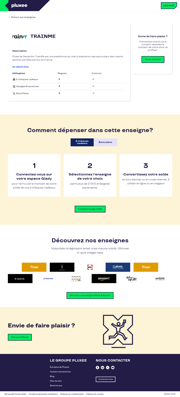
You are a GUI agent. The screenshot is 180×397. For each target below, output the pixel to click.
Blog (52, 376)
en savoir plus (20, 66)
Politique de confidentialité (72, 394)
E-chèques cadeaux (82, 142)
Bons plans (105, 142)
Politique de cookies (95, 394)
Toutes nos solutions (60, 371)
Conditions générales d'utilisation (43, 394)
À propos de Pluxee (59, 367)
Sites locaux (56, 385)
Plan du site (56, 381)
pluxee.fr (169, 5)
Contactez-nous (105, 379)
